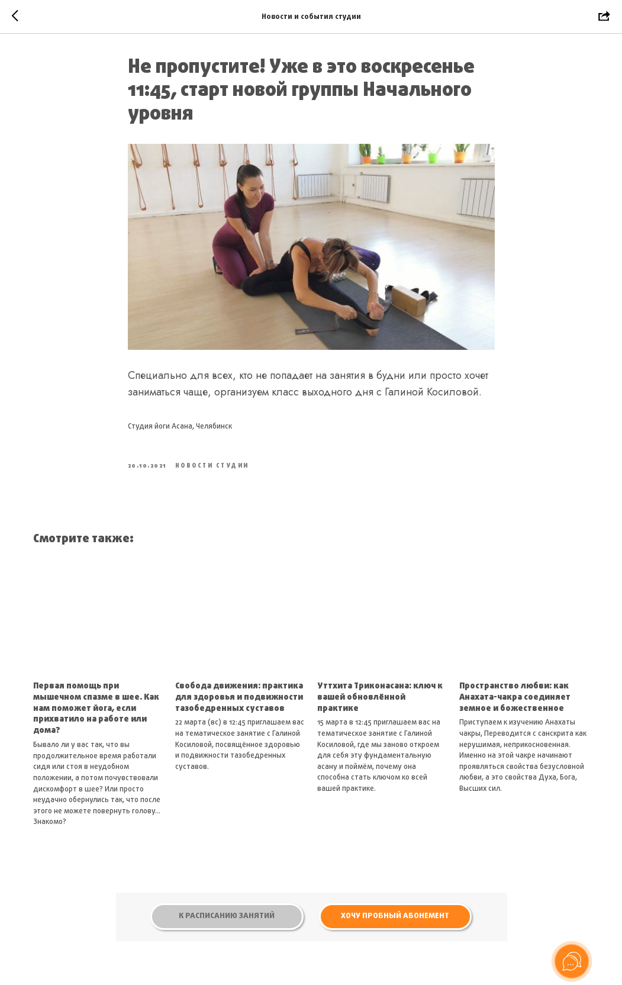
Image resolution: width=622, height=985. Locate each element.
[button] (395, 916)
